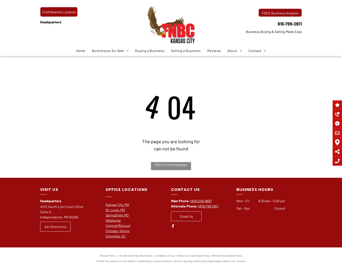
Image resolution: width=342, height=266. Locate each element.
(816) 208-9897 (201, 201)
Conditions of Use (165, 255)
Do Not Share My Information (136, 255)
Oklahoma (113, 220)
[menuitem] (81, 50)
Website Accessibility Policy (227, 255)
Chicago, (112, 231)
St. (108, 210)
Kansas (111, 204)
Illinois (125, 231)
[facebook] (173, 226)
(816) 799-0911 (208, 206)
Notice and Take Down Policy (193, 255)
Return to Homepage (171, 164)
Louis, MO (117, 210)
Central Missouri (118, 225)
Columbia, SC (116, 236)
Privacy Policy (107, 255)
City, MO (123, 204)
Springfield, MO (117, 215)
